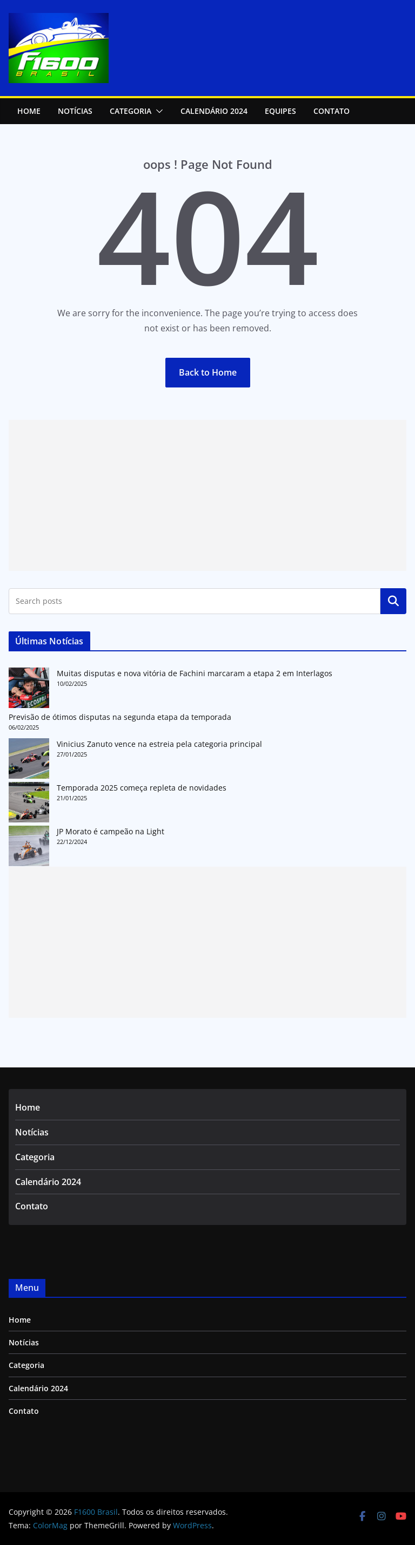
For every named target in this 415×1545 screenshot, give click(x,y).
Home (29, 111)
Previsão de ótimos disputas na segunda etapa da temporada (120, 717)
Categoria (130, 111)
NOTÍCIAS (75, 111)
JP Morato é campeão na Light (110, 831)
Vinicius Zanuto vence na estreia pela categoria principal (159, 744)
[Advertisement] (207, 495)
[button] (157, 111)
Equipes (280, 111)
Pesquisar (393, 601)
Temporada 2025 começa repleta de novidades (141, 787)
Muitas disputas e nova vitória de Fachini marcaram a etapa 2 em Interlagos (194, 673)
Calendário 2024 (213, 111)
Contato (331, 111)
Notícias (32, 1132)
